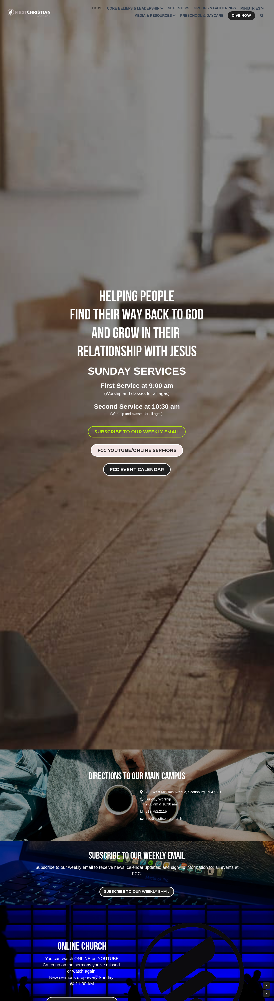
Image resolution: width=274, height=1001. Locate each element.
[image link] (29, 12)
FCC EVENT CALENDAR (137, 469)
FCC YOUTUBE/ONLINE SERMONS (136, 450)
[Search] (261, 15)
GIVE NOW (241, 16)
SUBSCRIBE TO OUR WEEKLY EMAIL (136, 431)
